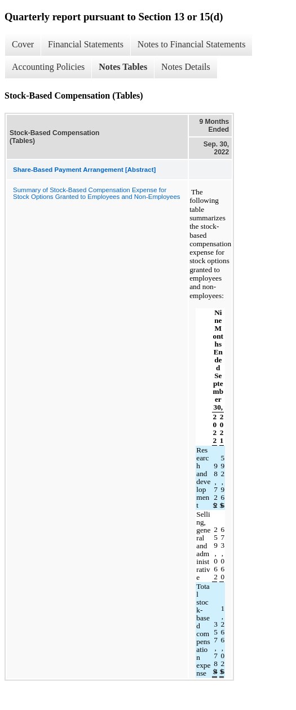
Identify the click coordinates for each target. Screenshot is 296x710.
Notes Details (185, 67)
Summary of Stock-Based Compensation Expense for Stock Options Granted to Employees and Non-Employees (96, 193)
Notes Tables (123, 67)
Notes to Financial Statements (192, 44)
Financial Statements (85, 44)
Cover (23, 44)
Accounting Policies (48, 67)
